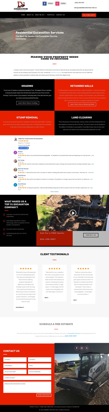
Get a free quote (89, 15)
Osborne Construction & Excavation (30, 138)
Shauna (20, 151)
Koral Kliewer (22, 184)
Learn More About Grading (27, 103)
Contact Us (60, 15)
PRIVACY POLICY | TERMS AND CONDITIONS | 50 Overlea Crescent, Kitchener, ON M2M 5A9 (54, 407)
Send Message (44, 395)
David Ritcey (22, 175)
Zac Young (21, 160)
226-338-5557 (48, 237)
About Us (30, 15)
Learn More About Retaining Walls (82, 104)
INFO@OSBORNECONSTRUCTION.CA (85, 8)
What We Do (39, 15)
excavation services (55, 72)
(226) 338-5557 (79, 2)
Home (23, 15)
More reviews (54, 191)
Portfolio (51, 15)
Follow (50, 3)
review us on (23, 148)
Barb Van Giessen (23, 169)
